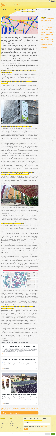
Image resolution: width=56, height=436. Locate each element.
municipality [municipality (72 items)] (46, 37)
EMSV (16, 51)
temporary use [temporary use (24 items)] (52, 46)
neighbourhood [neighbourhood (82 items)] (45, 39)
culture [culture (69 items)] (53, 26)
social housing (21, 409)
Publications (52, 4)
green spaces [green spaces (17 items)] (43, 34)
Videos (35, 4)
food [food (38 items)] (45, 31)
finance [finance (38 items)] (42, 31)
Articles (25, 4)
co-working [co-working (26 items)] (49, 20)
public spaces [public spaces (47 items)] (44, 42)
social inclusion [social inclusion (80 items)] (45, 46)
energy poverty (31, 408)
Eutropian (12, 425)
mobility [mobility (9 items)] (42, 37)
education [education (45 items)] (43, 29)
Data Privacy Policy (15, 428)
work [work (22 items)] (46, 47)
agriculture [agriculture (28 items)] (43, 18)
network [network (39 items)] (51, 39)
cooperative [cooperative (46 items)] (43, 26)
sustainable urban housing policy (31, 409)
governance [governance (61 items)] (51, 32)
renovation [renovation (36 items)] (43, 44)
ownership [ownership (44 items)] (43, 41)
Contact (12, 423)
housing (10, 409)
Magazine (46, 1)
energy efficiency (18, 408)
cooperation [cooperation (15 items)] (50, 24)
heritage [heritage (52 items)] (47, 34)
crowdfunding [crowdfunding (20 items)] (48, 26)
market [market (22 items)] (49, 35)
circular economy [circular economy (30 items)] (50, 18)
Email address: (26, 422)
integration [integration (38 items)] (43, 35)
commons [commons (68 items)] (47, 22)
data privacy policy (44, 426)
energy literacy (25, 408)
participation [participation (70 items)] (49, 41)
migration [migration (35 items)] (52, 35)
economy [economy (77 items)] (49, 27)
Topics (30, 4)
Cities (46, 4)
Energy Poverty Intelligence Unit (23, 78)
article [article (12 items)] (46, 18)
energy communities (11, 408)
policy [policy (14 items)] (53, 41)
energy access (3, 408)
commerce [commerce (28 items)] (43, 22)
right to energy (15, 409)
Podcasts (41, 4)
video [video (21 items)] (44, 47)
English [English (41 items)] (47, 29)
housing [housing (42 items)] (51, 34)
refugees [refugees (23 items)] (49, 42)
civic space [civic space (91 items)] (44, 20)
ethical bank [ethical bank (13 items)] (50, 29)
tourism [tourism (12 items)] (42, 47)
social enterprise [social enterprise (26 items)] (48, 44)
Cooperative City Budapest (37, 1)
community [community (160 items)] (44, 24)
